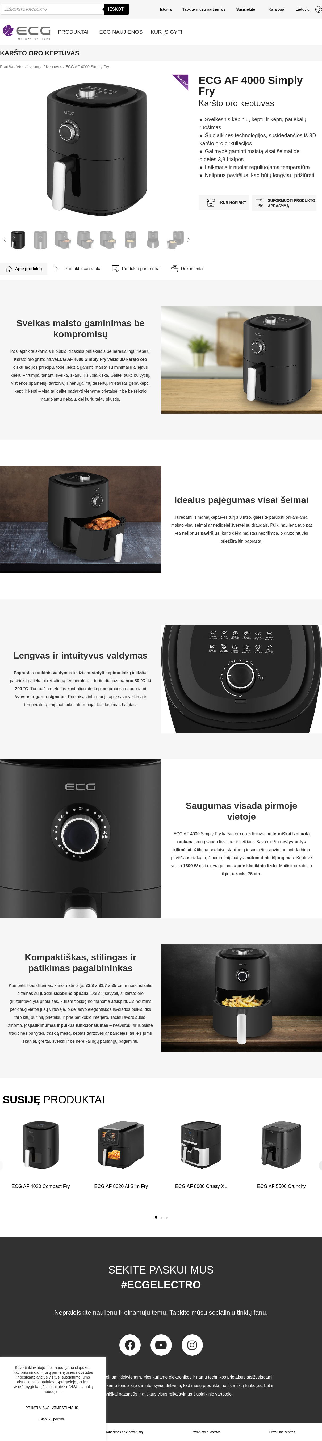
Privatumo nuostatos (205, 1432)
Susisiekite (247, 9)
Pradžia (6, 67)
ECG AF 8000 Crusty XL (201, 1186)
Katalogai (277, 9)
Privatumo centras (282, 1432)
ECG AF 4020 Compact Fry (41, 1186)
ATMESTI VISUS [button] (65, 1408)
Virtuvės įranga (29, 67)
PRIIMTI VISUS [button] (37, 1408)
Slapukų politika (52, 1419)
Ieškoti (116, 9)
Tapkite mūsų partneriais (203, 9)
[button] (5, 240)
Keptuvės (54, 67)
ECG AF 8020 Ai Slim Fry (121, 1186)
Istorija (166, 9)
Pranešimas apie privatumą (123, 1432)
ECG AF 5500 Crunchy (281, 1186)
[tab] (23, 269)
